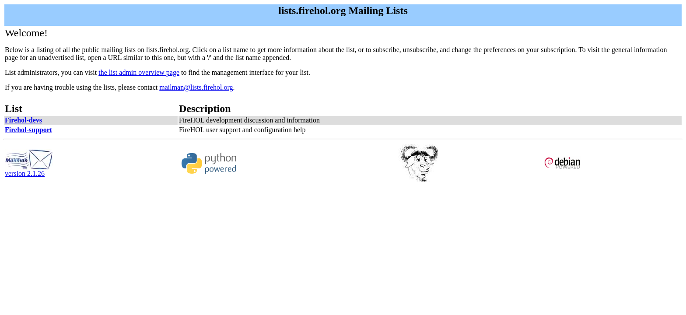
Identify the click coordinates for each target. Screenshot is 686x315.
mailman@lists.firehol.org (196, 87)
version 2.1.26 (29, 170)
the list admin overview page (138, 72)
